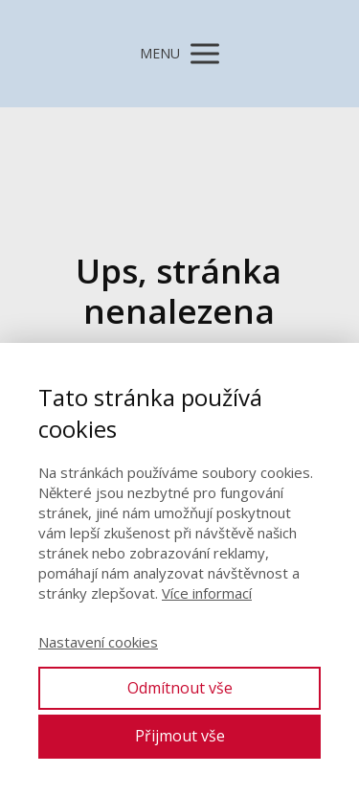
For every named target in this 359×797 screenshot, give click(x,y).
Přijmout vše (180, 735)
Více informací (207, 593)
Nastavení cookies (98, 641)
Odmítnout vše (180, 687)
